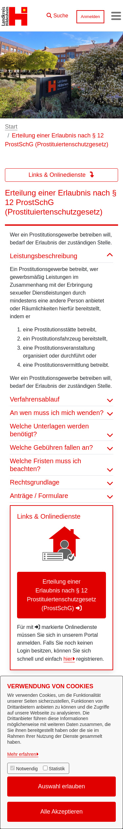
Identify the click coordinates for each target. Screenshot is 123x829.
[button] (57, 14)
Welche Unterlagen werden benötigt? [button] (61, 430)
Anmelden (90, 16)
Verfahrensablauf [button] (61, 399)
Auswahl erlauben (61, 786)
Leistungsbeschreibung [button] (61, 256)
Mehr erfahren (21, 754)
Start (11, 126)
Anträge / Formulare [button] (61, 496)
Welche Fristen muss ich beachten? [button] (61, 465)
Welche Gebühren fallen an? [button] (61, 447)
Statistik (57, 768)
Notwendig (27, 768)
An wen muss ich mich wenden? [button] (61, 413)
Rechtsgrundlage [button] (61, 482)
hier (67, 659)
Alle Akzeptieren (61, 811)
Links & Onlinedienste (61, 175)
